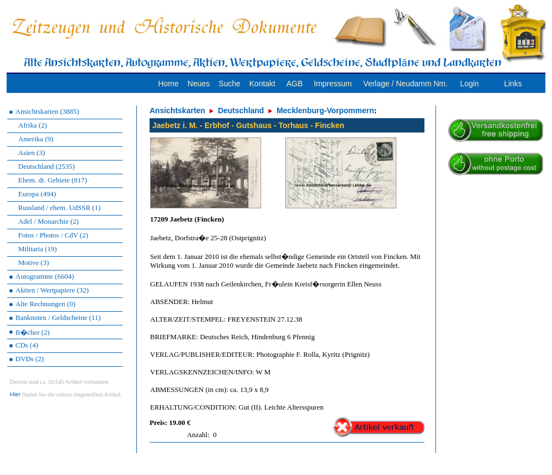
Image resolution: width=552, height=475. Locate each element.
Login (469, 83)
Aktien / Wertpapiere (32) (52, 290)
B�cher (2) (32, 332)
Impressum (333, 83)
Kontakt (262, 83)
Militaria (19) (37, 249)
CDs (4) (26, 345)
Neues (198, 83)
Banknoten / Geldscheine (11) (58, 317)
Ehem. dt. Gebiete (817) (52, 180)
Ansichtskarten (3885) (47, 111)
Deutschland (241, 110)
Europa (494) (37, 194)
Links (513, 83)
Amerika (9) (35, 139)
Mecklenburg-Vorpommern (325, 110)
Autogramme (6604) (44, 276)
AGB (294, 83)
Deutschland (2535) (46, 166)
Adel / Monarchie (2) (48, 221)
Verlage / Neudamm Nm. (405, 83)
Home (168, 83)
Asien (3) (31, 152)
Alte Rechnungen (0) (45, 304)
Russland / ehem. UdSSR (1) (59, 207)
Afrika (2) (32, 125)
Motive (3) (33, 262)
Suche (230, 83)
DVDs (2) (29, 359)
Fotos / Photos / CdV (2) (53, 235)
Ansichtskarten (177, 110)
